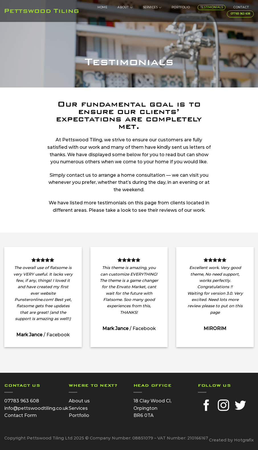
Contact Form (20, 415)
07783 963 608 (21, 401)
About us (79, 401)
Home (102, 7)
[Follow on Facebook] (206, 406)
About (124, 7)
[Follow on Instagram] (223, 406)
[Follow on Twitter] (240, 406)
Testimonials (211, 7)
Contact (241, 7)
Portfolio (181, 7)
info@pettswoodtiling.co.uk (36, 408)
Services (152, 7)
